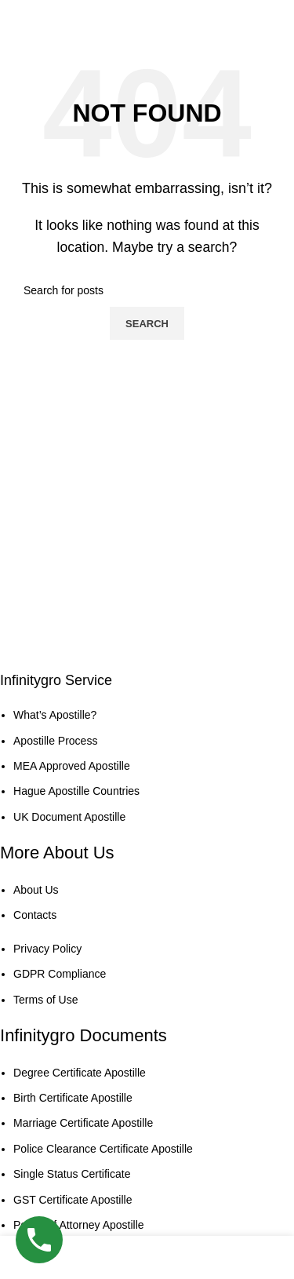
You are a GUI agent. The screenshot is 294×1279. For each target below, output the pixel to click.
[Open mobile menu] (265, 15)
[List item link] (135, 765)
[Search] (147, 290)
